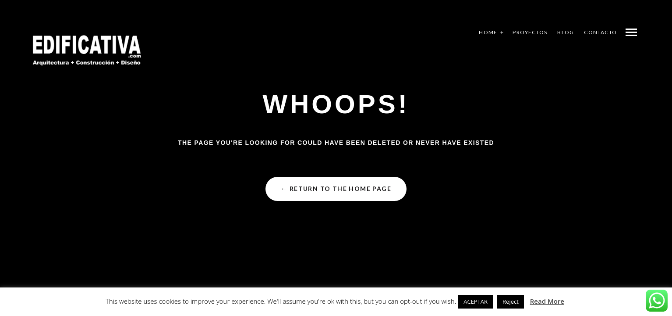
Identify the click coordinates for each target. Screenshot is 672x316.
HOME (488, 32)
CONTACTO (600, 32)
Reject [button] (510, 301)
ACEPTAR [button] (475, 301)
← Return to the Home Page (336, 188)
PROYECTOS (530, 32)
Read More (547, 301)
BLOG (565, 32)
